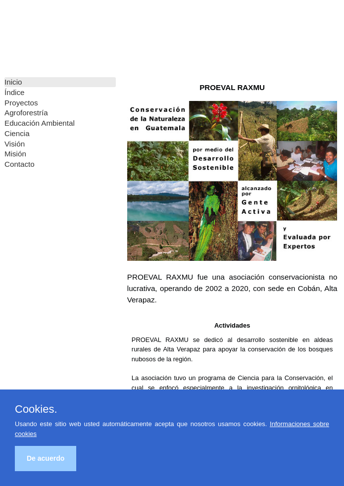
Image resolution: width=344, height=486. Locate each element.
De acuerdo (45, 458)
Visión (14, 144)
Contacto (19, 164)
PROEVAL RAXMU (39, 34)
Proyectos (21, 102)
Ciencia (17, 133)
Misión (15, 153)
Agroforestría (26, 112)
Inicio (13, 82)
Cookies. (36, 409)
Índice (14, 92)
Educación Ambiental (39, 123)
